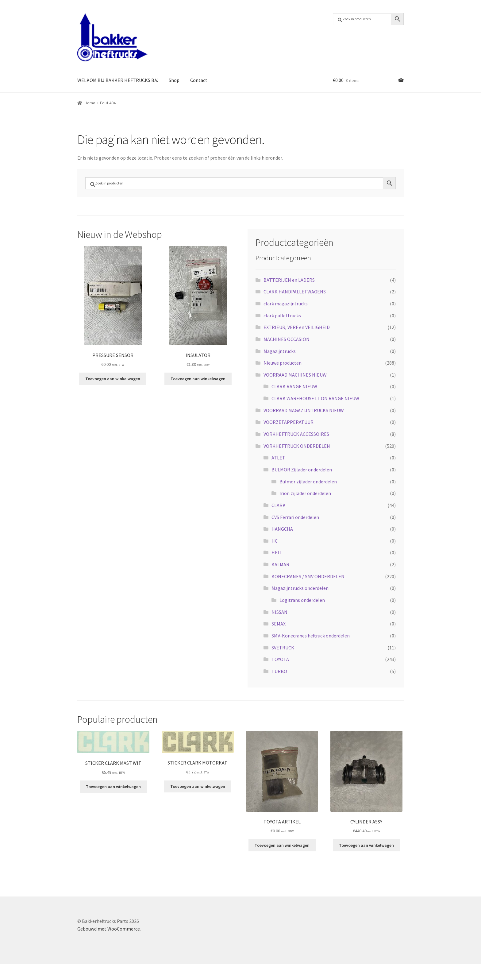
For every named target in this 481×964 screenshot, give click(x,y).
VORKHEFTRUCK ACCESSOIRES (296, 434)
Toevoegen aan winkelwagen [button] (112, 378)
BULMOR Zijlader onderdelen (301, 470)
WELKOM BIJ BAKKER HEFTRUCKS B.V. (117, 80)
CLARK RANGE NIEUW (294, 386)
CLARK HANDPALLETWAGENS (295, 291)
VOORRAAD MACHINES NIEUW (295, 375)
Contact (198, 80)
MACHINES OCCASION (287, 339)
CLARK (278, 505)
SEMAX (278, 624)
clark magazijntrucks (286, 303)
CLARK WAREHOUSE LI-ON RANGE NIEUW (315, 398)
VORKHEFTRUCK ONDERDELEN (297, 446)
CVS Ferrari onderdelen (295, 517)
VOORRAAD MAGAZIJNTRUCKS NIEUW (304, 410)
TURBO (279, 671)
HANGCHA (282, 529)
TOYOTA (280, 659)
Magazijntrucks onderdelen (300, 588)
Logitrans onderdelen (302, 600)
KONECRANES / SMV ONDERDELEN (307, 576)
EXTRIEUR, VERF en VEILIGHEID (297, 327)
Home (90, 103)
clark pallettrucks (282, 315)
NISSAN (279, 612)
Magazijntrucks (280, 351)
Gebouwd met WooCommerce (108, 929)
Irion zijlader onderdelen (305, 493)
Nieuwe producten (283, 363)
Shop (174, 80)
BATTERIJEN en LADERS (289, 280)
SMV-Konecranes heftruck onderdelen (310, 636)
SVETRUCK (282, 648)
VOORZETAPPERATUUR (289, 422)
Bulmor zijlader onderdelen (308, 481)
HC (274, 541)
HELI (276, 552)
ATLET (278, 458)
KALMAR (280, 564)
